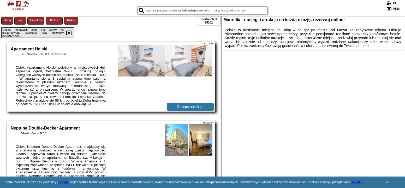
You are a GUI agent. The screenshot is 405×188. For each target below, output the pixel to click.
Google (63, 182)
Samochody (36, 20)
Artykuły (71, 20)
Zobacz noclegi (190, 106)
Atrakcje (54, 20)
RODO (356, 182)
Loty (20, 20)
